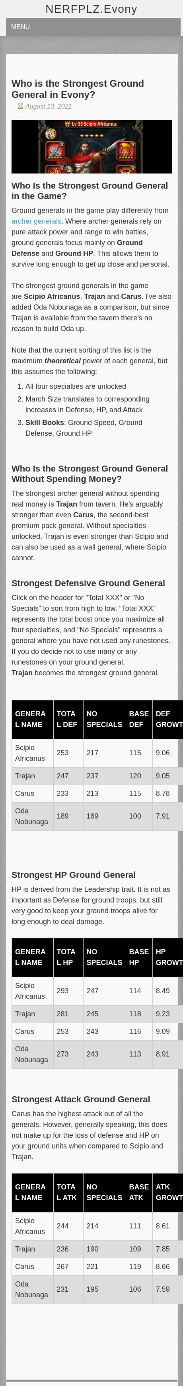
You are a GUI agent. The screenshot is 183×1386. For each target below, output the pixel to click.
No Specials (105, 719)
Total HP (66, 957)
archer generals (36, 221)
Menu (20, 26)
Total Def (67, 719)
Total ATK (67, 1192)
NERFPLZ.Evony (91, 9)
